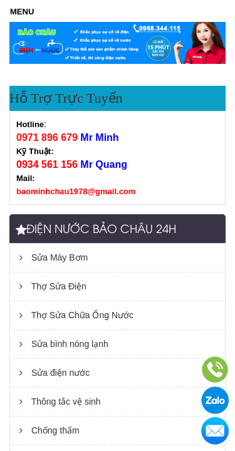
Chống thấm (49, 430)
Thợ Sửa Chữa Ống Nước (76, 315)
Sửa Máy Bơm (53, 257)
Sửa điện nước (54, 373)
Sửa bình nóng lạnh (63, 344)
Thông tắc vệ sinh (60, 402)
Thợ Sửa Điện (52, 286)
